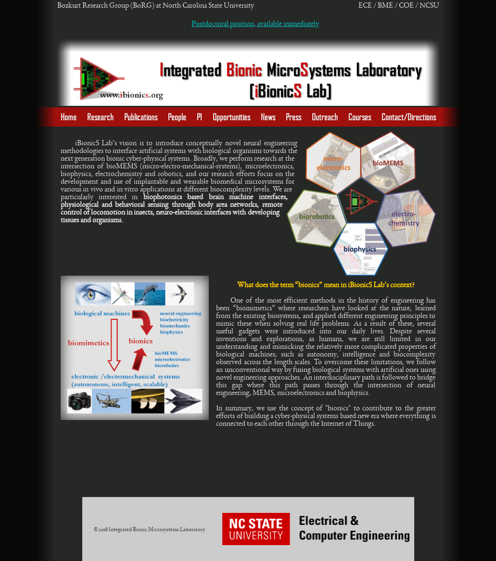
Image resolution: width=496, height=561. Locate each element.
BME (385, 5)
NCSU (429, 5)
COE (406, 5)
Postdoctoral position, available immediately (255, 23)
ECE (365, 5)
